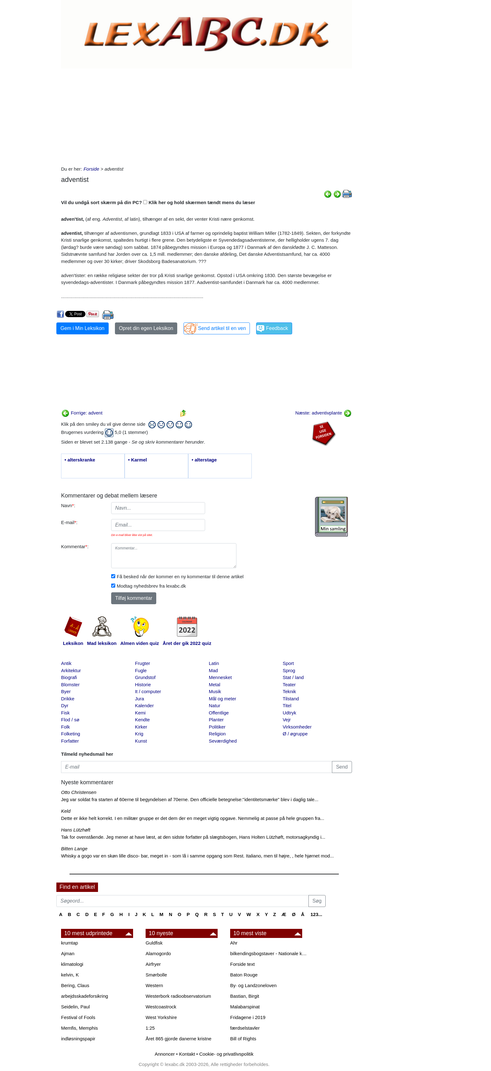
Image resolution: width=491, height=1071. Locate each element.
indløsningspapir (78, 1038)
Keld (65, 811)
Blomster (70, 684)
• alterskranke (80, 459)
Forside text (242, 964)
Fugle (141, 670)
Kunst (141, 741)
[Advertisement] (206, 115)
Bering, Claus (75, 985)
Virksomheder (297, 726)
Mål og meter (222, 698)
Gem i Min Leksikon (82, 328)
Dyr (64, 705)
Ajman (68, 953)
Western (154, 985)
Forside (91, 169)
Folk (65, 726)
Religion (217, 733)
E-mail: (69, 522)
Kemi (140, 712)
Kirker (141, 726)
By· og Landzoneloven (253, 985)
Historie (143, 684)
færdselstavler (245, 1028)
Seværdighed (223, 741)
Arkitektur (71, 670)
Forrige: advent (81, 412)
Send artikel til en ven (222, 328)
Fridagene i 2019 (248, 1017)
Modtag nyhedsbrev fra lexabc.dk (151, 586)
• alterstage (204, 459)
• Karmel (137, 459)
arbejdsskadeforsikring (84, 996)
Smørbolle (156, 974)
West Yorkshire (161, 1017)
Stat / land (293, 677)
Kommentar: (75, 546)
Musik (215, 691)
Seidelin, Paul (75, 1006)
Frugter (142, 663)
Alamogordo (158, 953)
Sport (288, 663)
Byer (66, 691)
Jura (139, 698)
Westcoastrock (161, 1006)
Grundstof (145, 677)
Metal (214, 684)
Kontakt (187, 1054)
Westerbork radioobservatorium (178, 996)
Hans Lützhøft (75, 829)
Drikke (68, 698)
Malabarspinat (245, 1006)
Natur (214, 705)
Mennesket (220, 677)
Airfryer (153, 964)
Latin (214, 663)
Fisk (65, 712)
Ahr (233, 942)
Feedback (277, 328)
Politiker (217, 726)
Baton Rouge (244, 974)
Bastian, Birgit (244, 996)
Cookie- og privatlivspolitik (226, 1054)
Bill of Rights (243, 1038)
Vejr (287, 719)
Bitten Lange (74, 848)
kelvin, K (70, 974)
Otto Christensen (78, 792)
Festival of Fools (78, 1017)
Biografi (69, 677)
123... (316, 914)
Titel (287, 705)
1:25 (150, 1028)
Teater (289, 684)
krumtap (69, 942)
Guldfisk (154, 942)
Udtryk (289, 712)
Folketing (70, 733)
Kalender (144, 705)
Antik (66, 663)
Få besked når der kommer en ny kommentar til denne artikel (180, 576)
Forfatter (70, 741)
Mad (213, 670)
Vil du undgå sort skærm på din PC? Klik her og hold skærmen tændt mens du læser (158, 202)
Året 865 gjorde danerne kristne (178, 1038)
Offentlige (219, 712)
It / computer (148, 691)
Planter (216, 719)
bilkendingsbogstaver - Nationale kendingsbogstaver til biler (269, 953)
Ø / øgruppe (295, 733)
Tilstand (291, 698)
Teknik (289, 691)
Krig (139, 733)
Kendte (142, 719)
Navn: (68, 505)
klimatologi (72, 964)
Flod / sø (70, 719)
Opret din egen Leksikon (146, 328)
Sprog (289, 670)
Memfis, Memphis (79, 1028)
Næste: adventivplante (323, 412)
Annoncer (165, 1054)
